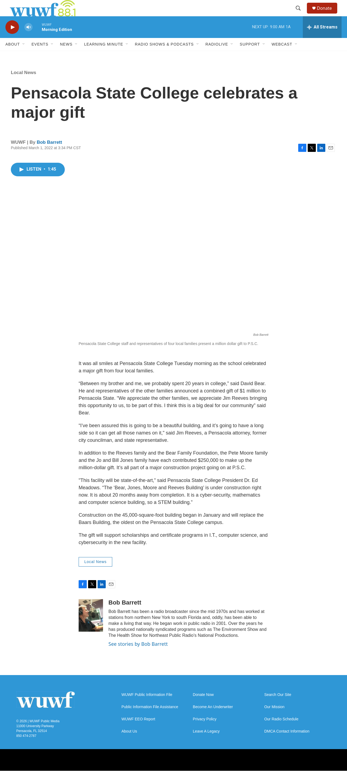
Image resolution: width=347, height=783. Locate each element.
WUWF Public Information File (146, 707)
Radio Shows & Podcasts (164, 56)
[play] (12, 39)
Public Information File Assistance (149, 719)
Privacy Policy (204, 731)
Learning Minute (103, 56)
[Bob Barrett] (91, 627)
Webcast (282, 56)
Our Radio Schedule (281, 731)
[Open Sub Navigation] (24, 56)
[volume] (28, 39)
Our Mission (274, 719)
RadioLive (216, 56)
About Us (129, 744)
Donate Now (203, 707)
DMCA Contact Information (287, 744)
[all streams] (322, 39)
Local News (23, 84)
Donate (327, 14)
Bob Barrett (49, 154)
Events (39, 56)
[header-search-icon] (300, 14)
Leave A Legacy (206, 744)
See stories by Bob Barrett (138, 656)
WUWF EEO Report (138, 731)
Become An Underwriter (213, 719)
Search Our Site (277, 707)
